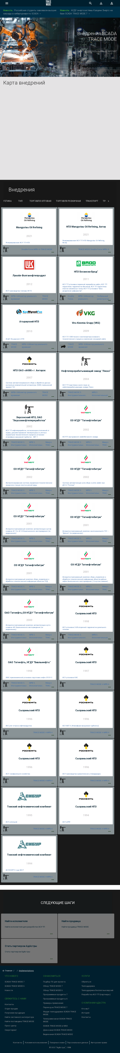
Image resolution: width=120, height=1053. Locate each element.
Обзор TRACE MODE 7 (53, 986)
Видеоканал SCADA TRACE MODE (58, 1034)
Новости (9, 990)
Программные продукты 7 (55, 994)
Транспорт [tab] (92, 201)
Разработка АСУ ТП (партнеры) (96, 994)
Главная (7, 971)
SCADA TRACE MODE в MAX (55, 1026)
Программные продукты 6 (55, 999)
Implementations (26, 971)
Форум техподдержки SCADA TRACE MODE (59, 1013)
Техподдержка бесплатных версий (97, 990)
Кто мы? (85, 1009)
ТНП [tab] (20, 201)
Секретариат (11, 1030)
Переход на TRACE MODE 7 (55, 1007)
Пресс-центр (11, 1026)
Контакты (9, 1004)
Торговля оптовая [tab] (40, 201)
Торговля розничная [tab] (68, 201)
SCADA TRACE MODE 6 (15, 986)
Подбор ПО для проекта (54, 982)
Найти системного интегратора (19, 1017)
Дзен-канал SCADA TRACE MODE (57, 1030)
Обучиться (86, 982)
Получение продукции (15, 1013)
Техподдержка (88, 986)
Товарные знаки (57, 1042)
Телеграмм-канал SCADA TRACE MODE (57, 1020)
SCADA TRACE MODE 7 (15, 982)
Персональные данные (77, 1042)
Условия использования (36, 1042)
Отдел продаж (11, 1009)
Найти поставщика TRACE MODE (19, 1021)
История (86, 1013)
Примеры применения (53, 1003)
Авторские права (99, 1042)
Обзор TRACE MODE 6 (53, 990)
